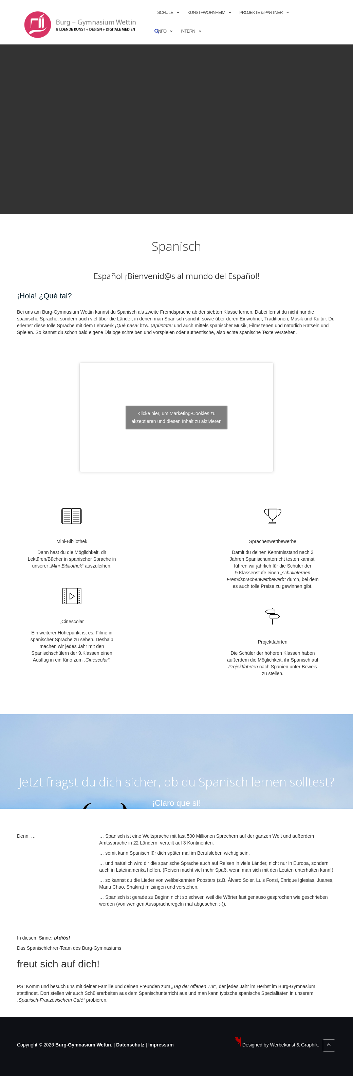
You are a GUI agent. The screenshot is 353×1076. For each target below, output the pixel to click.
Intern (188, 31)
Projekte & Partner (260, 12)
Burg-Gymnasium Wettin (83, 1044)
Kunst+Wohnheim (206, 12)
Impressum (161, 1044)
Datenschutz (130, 1044)
